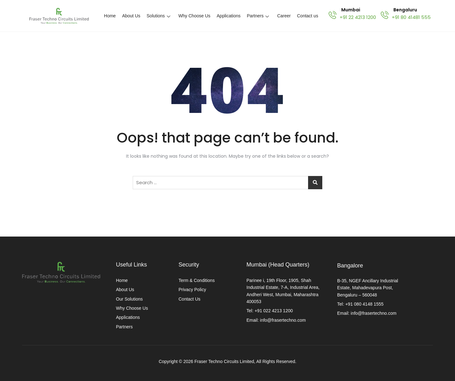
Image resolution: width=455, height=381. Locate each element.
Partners (258, 16)
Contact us (307, 15)
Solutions (158, 16)
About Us (131, 15)
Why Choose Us (194, 15)
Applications (229, 15)
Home (110, 15)
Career (284, 15)
